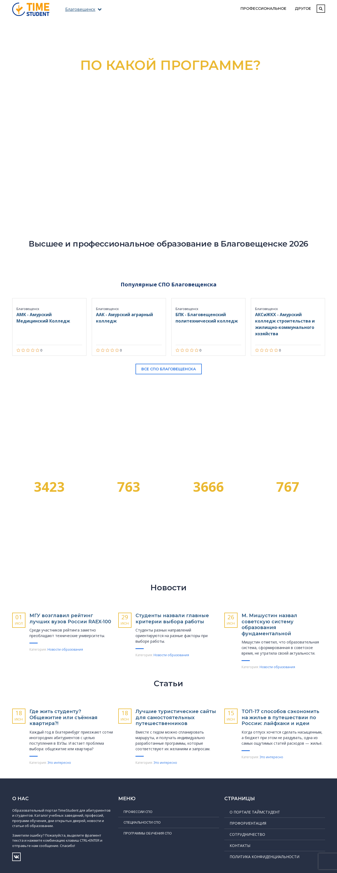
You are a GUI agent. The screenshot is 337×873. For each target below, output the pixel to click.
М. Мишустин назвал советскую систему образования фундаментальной (269, 625)
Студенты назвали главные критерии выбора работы (172, 619)
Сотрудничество (247, 834)
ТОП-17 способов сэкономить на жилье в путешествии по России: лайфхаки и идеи (280, 717)
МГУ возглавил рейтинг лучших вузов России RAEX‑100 (70, 619)
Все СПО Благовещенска (168, 369)
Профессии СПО (138, 811)
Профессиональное (263, 8)
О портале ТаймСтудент (255, 812)
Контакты (240, 845)
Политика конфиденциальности (264, 856)
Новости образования (65, 649)
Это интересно (59, 762)
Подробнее (168, 155)
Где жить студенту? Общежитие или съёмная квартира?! (63, 717)
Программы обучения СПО (148, 833)
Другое (303, 8)
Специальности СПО (142, 822)
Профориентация (248, 823)
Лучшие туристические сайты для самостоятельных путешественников (175, 717)
